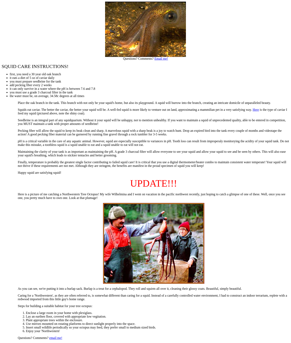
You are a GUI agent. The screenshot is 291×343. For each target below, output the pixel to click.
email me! (55, 338)
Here (256, 109)
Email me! (161, 58)
